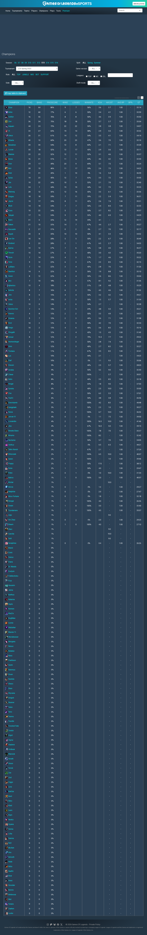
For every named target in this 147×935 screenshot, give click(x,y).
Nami (8, 220)
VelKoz (9, 445)
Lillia (8, 834)
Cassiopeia (11, 402)
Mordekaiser (11, 637)
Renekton (10, 145)
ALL (84, 63)
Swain (9, 506)
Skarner (9, 702)
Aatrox (9, 478)
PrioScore (52, 102)
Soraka (9, 370)
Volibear (10, 749)
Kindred (9, 243)
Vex (8, 852)
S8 (22, 63)
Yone (8, 262)
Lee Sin (9, 239)
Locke (9, 913)
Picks (29, 102)
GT (139, 102)
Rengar (9, 501)
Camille (9, 534)
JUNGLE (25, 74)
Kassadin (10, 229)
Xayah (9, 234)
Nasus (9, 646)
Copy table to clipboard (15, 93)
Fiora (8, 210)
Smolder (10, 885)
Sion (8, 164)
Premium (66, 11)
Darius (9, 557)
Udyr (8, 515)
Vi (7, 131)
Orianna (9, 318)
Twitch (9, 730)
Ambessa (10, 894)
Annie (9, 159)
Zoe (8, 393)
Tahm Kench (11, 449)
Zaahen (9, 909)
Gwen (9, 276)
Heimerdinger (12, 342)
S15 (52, 63)
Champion (14, 102)
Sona (8, 468)
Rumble (9, 679)
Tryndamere (11, 510)
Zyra (8, 787)
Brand (9, 548)
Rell (8, 843)
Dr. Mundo (10, 567)
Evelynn (9, 571)
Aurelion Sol (11, 309)
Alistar (9, 482)
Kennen (9, 609)
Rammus (10, 670)
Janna (9, 590)
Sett (8, 538)
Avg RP (121, 102)
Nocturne (10, 440)
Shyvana (10, 693)
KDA (100, 102)
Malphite (10, 491)
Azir (8, 168)
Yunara (9, 904)
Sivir (8, 323)
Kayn (8, 815)
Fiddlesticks (11, 576)
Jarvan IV (10, 417)
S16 (56, 63)
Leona (9, 623)
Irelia (8, 299)
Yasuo (9, 763)
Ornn (8, 346)
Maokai (9, 154)
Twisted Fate (12, 726)
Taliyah (9, 215)
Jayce (9, 201)
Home (7, 11)
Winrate (89, 102)
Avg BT (109, 102)
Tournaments (17, 11)
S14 (47, 63)
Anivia (9, 487)
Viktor (9, 304)
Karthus (9, 595)
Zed (8, 777)
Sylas (9, 178)
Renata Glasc (12, 431)
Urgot (9, 735)
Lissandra (10, 421)
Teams (26, 11)
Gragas (9, 196)
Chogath (10, 332)
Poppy (9, 463)
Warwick (10, 754)
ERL (104, 76)
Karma (9, 248)
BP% (130, 102)
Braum (9, 524)
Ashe (8, 112)
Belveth (9, 857)
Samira (9, 838)
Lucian (9, 150)
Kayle (9, 604)
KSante (9, 140)
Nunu (8, 656)
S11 (34, 63)
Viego (9, 328)
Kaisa (9, 412)
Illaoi (8, 529)
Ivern (8, 810)
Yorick (9, 768)
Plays (52, 11)
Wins (65, 102)
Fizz (8, 581)
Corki (8, 552)
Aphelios (10, 285)
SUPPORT (45, 74)
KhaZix (9, 613)
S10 (29, 63)
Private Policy (94, 924)
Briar (8, 876)
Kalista (9, 290)
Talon (9, 707)
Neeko (9, 820)
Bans (39, 102)
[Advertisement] (70, 32)
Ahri (8, 281)
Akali (8, 206)
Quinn (9, 665)
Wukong (10, 192)
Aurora (9, 890)
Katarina (10, 599)
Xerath (9, 759)
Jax (8, 182)
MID (32, 74)
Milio (8, 866)
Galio (8, 379)
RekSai (9, 791)
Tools (58, 11)
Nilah (8, 862)
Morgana (10, 641)
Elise (8, 107)
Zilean (9, 374)
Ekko (8, 801)
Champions (43, 11)
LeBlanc (10, 267)
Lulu (8, 187)
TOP (18, 74)
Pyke (8, 473)
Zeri (8, 121)
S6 (15, 63)
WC (97, 76)
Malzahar (10, 627)
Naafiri (9, 871)
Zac (8, 773)
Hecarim (10, 585)
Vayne (9, 740)
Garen (9, 459)
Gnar (8, 173)
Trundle (9, 721)
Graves (9, 313)
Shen (8, 688)
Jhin (8, 426)
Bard (8, 796)
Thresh (9, 253)
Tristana (10, 351)
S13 (43, 63)
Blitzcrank (10, 454)
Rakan (9, 224)
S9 (26, 63)
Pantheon (10, 660)
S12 (38, 63)
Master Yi (10, 632)
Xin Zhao (10, 520)
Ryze (8, 257)
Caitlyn (9, 117)
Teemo (9, 716)
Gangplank (10, 407)
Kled (8, 805)
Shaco (9, 684)
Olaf (8, 360)
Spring (90, 63)
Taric (8, 712)
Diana (9, 562)
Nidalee (9, 651)
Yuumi (9, 398)
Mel (8, 899)
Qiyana (9, 824)
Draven (9, 365)
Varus (9, 135)
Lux (8, 356)
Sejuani (9, 126)
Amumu (9, 435)
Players (34, 11)
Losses (76, 102)
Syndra (9, 389)
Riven (9, 674)
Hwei (8, 880)
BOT (37, 74)
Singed (9, 698)
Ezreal (9, 337)
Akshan (9, 848)
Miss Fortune (12, 496)
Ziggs (9, 782)
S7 (19, 63)
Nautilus (10, 271)
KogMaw (10, 618)
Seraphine (10, 543)
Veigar (9, 384)
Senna (9, 829)
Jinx (8, 295)
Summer (97, 63)
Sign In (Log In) (138, 4)
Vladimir (10, 745)
